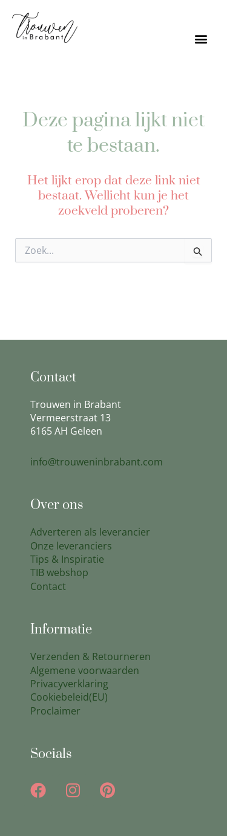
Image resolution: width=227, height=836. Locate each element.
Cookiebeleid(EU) (69, 697)
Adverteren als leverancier (90, 532)
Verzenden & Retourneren (90, 656)
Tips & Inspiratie (67, 559)
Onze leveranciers (71, 545)
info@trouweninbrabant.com (96, 461)
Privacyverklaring (69, 683)
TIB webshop (59, 572)
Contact (48, 586)
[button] (201, 39)
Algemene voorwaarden (84, 670)
